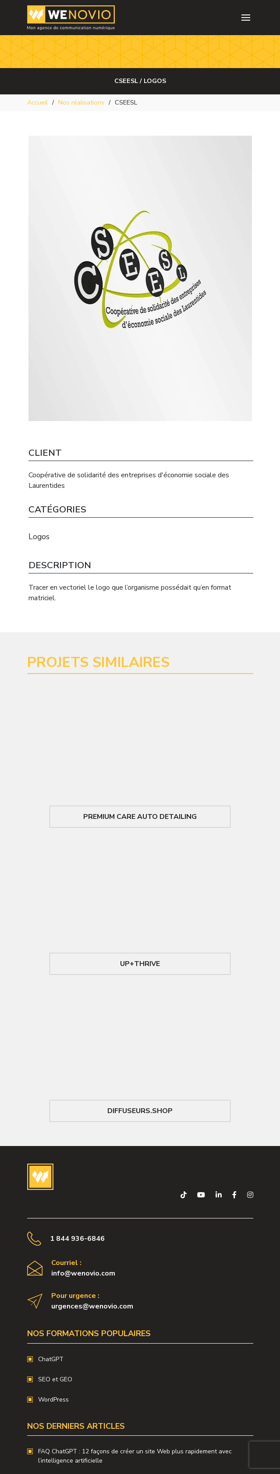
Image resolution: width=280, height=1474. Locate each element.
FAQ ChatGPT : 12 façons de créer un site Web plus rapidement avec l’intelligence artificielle (135, 1456)
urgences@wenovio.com (92, 1306)
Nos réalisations (81, 102)
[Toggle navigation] (246, 17)
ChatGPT (51, 1359)
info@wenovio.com (83, 1273)
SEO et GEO (55, 1379)
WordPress (53, 1399)
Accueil (37, 102)
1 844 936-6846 (77, 1238)
